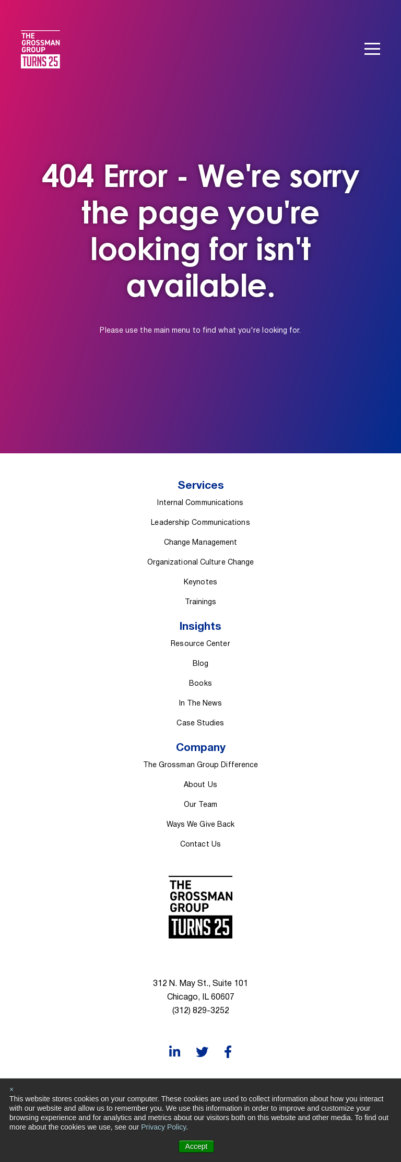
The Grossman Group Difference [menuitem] (200, 765)
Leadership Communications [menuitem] (200, 523)
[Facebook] (228, 1052)
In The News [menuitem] (200, 703)
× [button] (11, 1089)
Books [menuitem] (200, 683)
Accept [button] (196, 1146)
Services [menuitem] (201, 486)
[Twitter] (202, 1052)
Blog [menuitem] (200, 664)
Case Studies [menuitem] (200, 723)
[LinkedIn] (174, 1052)
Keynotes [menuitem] (200, 582)
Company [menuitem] (201, 748)
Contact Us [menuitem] (200, 844)
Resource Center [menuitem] (200, 644)
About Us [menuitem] (200, 785)
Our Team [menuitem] (200, 805)
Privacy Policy (163, 1127)
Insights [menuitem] (200, 627)
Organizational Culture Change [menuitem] (200, 562)
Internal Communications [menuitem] (200, 503)
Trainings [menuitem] (201, 602)
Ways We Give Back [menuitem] (201, 824)
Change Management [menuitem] (201, 542)
